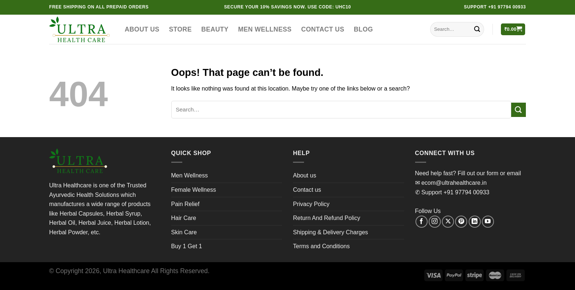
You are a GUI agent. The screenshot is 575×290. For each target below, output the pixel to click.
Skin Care (184, 232)
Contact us (322, 29)
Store (180, 29)
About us (142, 29)
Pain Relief (185, 204)
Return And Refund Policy (326, 218)
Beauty (214, 29)
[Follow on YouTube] (488, 222)
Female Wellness (193, 190)
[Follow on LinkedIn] (475, 222)
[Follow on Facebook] (421, 222)
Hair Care (183, 218)
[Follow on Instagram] (435, 222)
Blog (363, 29)
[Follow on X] (448, 222)
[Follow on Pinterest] (461, 222)
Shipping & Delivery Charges (330, 232)
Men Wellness (265, 29)
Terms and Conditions (321, 246)
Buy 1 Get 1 (186, 246)
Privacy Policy (311, 204)
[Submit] (477, 29)
